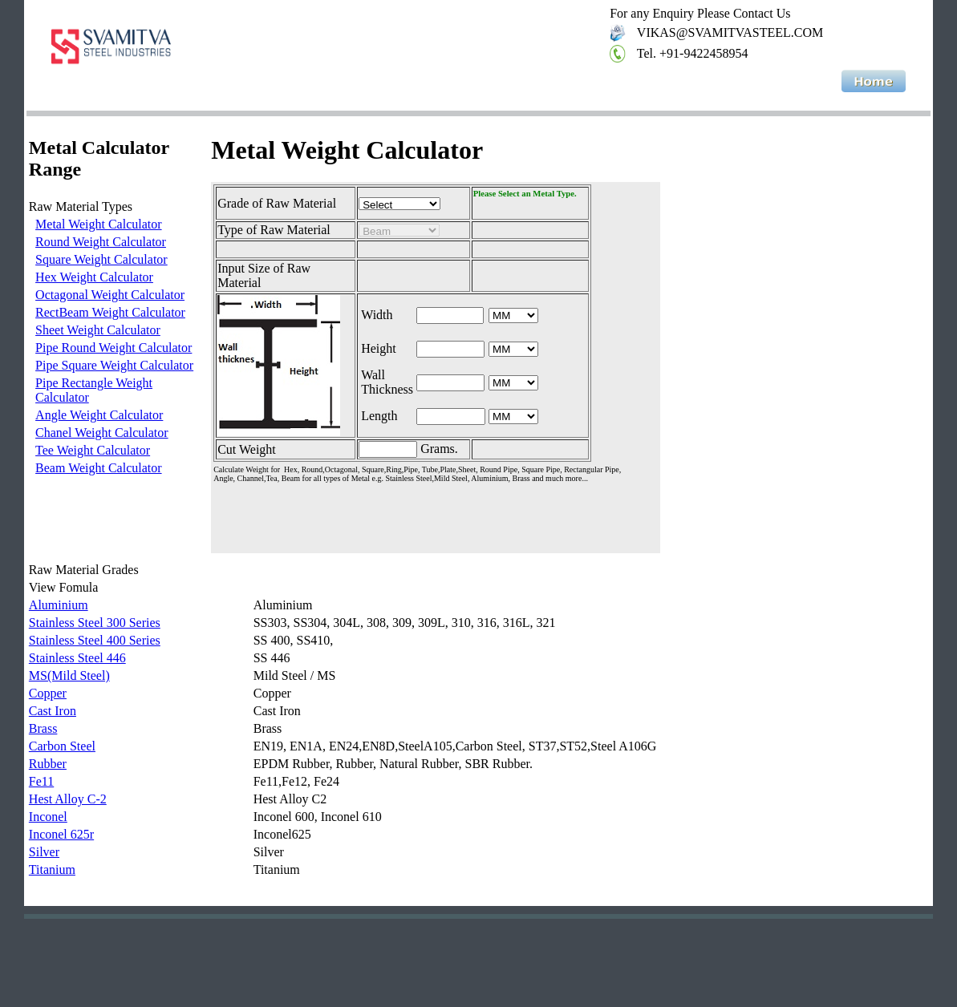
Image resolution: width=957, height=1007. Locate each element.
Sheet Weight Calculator (97, 330)
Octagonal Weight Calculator (110, 294)
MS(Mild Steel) (69, 675)
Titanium (52, 869)
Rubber (48, 763)
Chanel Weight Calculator (101, 432)
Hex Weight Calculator (94, 277)
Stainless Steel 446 (77, 658)
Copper (48, 693)
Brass (43, 728)
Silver (44, 852)
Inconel (48, 816)
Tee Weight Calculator (92, 450)
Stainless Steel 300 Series (94, 622)
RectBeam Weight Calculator (110, 312)
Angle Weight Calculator (99, 415)
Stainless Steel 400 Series (94, 640)
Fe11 (41, 781)
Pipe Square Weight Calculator (114, 365)
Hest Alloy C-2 (68, 799)
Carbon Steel (62, 746)
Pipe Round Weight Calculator (113, 347)
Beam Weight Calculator (98, 468)
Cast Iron (52, 711)
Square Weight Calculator (101, 259)
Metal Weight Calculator (98, 224)
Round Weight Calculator (100, 242)
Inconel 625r (61, 834)
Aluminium (58, 605)
